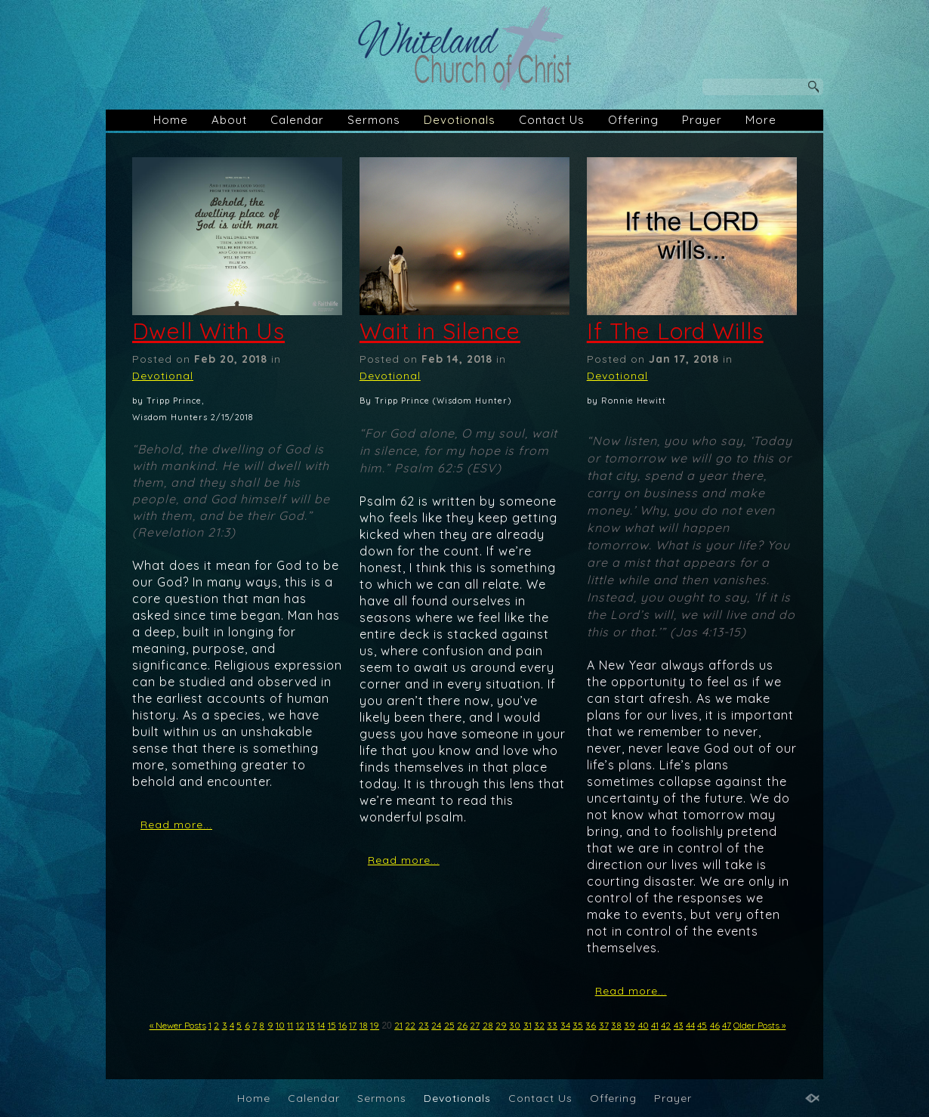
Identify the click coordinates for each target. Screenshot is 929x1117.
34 (565, 1025)
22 (410, 1025)
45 (702, 1025)
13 (311, 1025)
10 (280, 1025)
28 (488, 1025)
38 (616, 1025)
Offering (633, 120)
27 (475, 1025)
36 (590, 1025)
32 (539, 1025)
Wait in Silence (440, 331)
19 (374, 1025)
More (760, 120)
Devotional (162, 375)
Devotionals (459, 120)
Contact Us (552, 120)
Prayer (702, 120)
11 (290, 1025)
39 (629, 1025)
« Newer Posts (178, 1025)
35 (578, 1025)
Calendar (297, 120)
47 (726, 1025)
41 (655, 1025)
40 (643, 1025)
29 (501, 1025)
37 (604, 1025)
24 (436, 1025)
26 (462, 1025)
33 (552, 1025)
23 (423, 1025)
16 (342, 1025)
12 (300, 1025)
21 (398, 1025)
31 (527, 1025)
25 (449, 1025)
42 (666, 1025)
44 (690, 1025)
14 (321, 1025)
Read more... (176, 824)
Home (170, 120)
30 (514, 1025)
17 (352, 1025)
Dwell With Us (208, 331)
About (229, 120)
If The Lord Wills (675, 331)
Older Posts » (759, 1025)
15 (332, 1025)
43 (679, 1025)
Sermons (373, 120)
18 (364, 1025)
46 (715, 1025)
